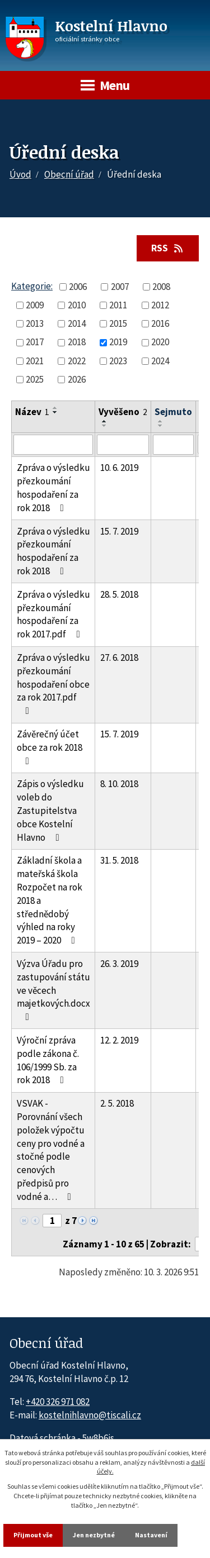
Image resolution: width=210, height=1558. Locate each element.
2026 (77, 379)
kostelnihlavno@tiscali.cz (90, 1415)
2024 (160, 361)
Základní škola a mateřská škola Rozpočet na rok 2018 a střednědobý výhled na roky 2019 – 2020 (49, 900)
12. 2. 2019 (119, 1040)
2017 (35, 342)
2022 (77, 361)
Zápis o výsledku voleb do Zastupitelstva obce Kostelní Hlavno (50, 810)
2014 (77, 323)
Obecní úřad (69, 174)
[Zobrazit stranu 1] (52, 1220)
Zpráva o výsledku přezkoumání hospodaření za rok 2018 (53, 487)
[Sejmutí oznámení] (173, 445)
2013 (35, 323)
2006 (78, 286)
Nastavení (151, 1535)
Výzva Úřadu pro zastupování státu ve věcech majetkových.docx (53, 989)
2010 (77, 305)
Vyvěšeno (123, 412)
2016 (160, 323)
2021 (35, 361)
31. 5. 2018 (119, 860)
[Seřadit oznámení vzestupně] (55, 408)
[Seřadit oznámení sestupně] (55, 412)
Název (32, 412)
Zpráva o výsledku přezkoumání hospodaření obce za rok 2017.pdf (53, 683)
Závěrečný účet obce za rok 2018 (49, 747)
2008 (161, 286)
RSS (168, 248)
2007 (120, 286)
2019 (118, 342)
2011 (118, 305)
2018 (77, 342)
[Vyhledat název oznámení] (53, 445)
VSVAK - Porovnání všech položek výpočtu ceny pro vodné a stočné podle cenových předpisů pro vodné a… (51, 1150)
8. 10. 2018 (119, 784)
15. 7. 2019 (119, 531)
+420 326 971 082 (58, 1401)
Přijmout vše (33, 1535)
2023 (118, 361)
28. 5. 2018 (119, 594)
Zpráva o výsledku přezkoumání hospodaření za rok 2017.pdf (53, 614)
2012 (160, 305)
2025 (35, 379)
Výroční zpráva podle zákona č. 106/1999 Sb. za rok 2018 (48, 1060)
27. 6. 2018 (119, 657)
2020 (160, 342)
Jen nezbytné (94, 1535)
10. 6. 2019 (119, 467)
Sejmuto (173, 412)
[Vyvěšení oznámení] (123, 445)
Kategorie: (32, 286)
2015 (118, 323)
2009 (35, 305)
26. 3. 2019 (119, 963)
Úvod (20, 174)
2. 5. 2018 (117, 1103)
